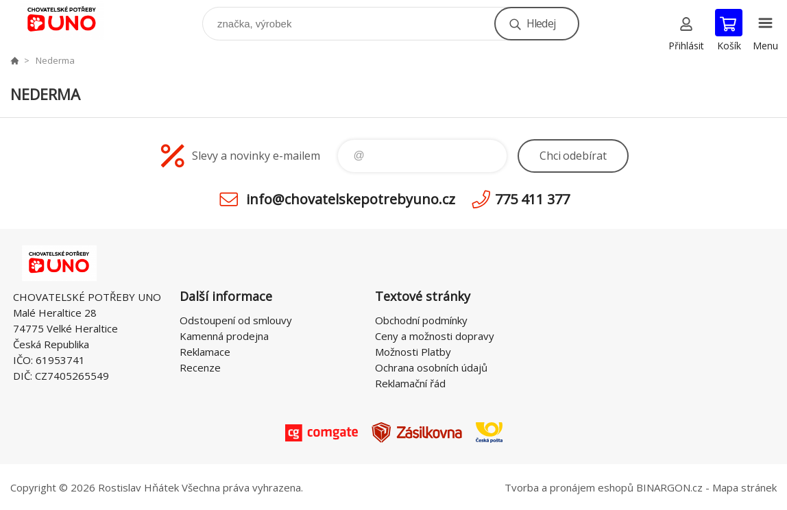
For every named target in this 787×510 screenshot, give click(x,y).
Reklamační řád (410, 383)
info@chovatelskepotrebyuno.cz (350, 199)
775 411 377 (532, 199)
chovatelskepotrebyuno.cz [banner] (71, 20)
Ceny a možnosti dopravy (434, 336)
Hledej (540, 23)
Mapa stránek (744, 487)
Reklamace (205, 352)
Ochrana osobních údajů (431, 367)
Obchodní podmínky (421, 320)
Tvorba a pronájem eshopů (569, 487)
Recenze (200, 367)
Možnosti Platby (413, 352)
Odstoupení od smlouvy (236, 320)
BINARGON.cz (669, 487)
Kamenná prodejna (224, 336)
